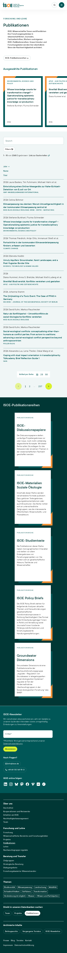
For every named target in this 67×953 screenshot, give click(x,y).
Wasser (31, 896)
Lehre (5, 846)
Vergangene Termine (31, 931)
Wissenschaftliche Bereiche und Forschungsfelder (25, 836)
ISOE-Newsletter (52, 931)
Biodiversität (9, 887)
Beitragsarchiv (11, 931)
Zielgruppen (8, 860)
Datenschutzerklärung (12, 743)
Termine (20, 940)
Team (5, 822)
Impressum (8, 945)
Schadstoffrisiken (12, 891)
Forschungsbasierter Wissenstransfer (19, 871)
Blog (13, 940)
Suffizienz (26, 891)
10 (37, 374)
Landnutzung (40, 887)
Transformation (40, 891)
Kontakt (28, 940)
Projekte (7, 839)
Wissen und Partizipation (48, 896)
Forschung (8, 832)
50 (46, 374)
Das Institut (8, 808)
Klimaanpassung (25, 887)
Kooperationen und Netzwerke (16, 811)
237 (40, 386)
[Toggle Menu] (61, 5)
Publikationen (9, 843)
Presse (6, 940)
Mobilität (53, 887)
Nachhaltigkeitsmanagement (15, 818)
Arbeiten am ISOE (11, 815)
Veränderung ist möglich (14, 896)
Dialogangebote (10, 867)
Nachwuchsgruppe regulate (15, 850)
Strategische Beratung (13, 864)
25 (41, 374)
